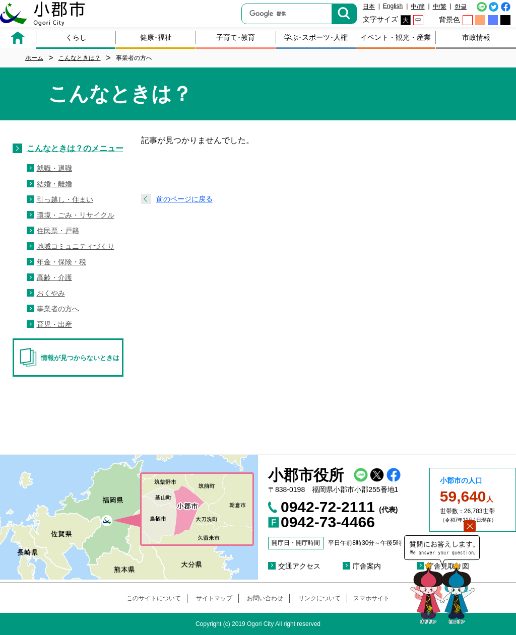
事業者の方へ (58, 309)
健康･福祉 (156, 37)
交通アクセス (299, 566)
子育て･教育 (235, 37)
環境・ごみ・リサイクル (75, 215)
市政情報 (476, 37)
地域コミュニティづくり (75, 246)
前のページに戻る (184, 199)
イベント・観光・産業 (395, 37)
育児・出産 (54, 324)
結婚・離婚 (54, 184)
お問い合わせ (265, 598)
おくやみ (51, 293)
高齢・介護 (54, 277)
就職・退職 (54, 168)
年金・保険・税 (61, 262)
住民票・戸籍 (58, 231)
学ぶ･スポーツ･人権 (316, 37)
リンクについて (319, 598)
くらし (76, 37)
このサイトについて (153, 598)
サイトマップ (214, 598)
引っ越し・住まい (65, 199)
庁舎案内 (367, 566)
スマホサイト (371, 598)
